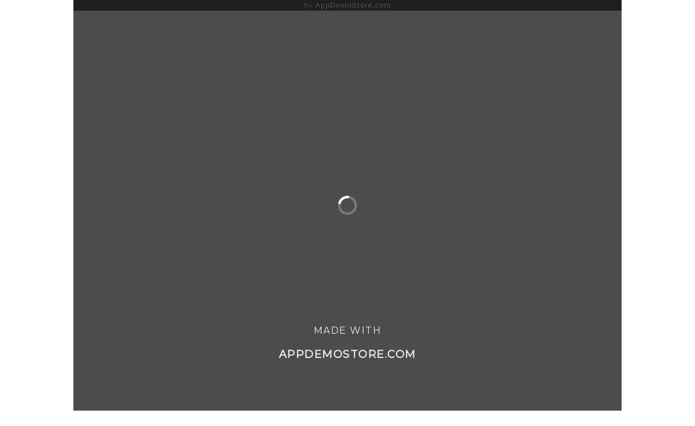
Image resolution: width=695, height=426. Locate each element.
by (347, 5)
